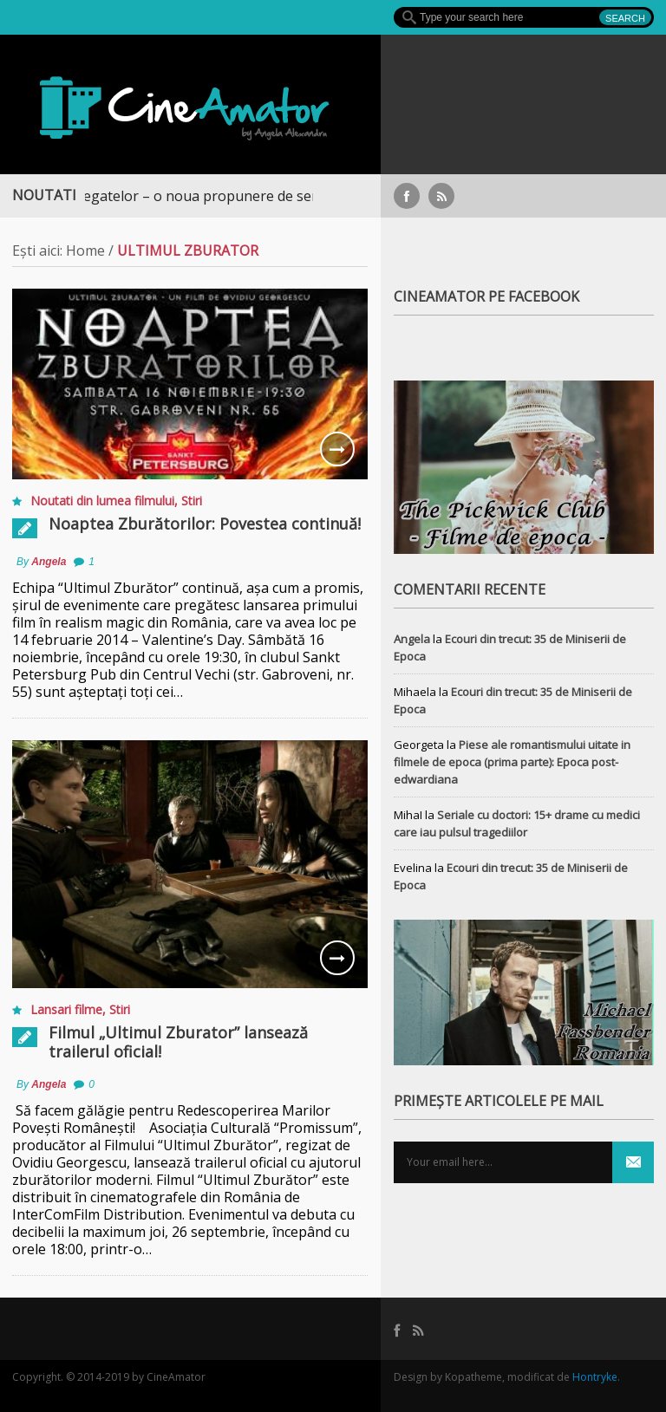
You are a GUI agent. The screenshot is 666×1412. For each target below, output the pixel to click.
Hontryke (594, 1377)
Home (85, 250)
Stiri (191, 500)
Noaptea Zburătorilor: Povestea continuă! (205, 523)
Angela (48, 562)
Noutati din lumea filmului (102, 500)
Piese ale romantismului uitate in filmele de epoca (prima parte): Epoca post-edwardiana (512, 762)
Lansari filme (66, 1009)
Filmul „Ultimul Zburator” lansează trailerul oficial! (178, 1042)
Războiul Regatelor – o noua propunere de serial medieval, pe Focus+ (244, 195)
